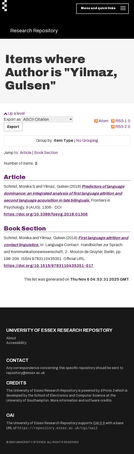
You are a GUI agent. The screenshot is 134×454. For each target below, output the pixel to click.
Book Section (46, 153)
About (11, 338)
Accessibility (16, 343)
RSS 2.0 (122, 126)
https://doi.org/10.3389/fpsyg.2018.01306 (46, 214)
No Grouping (87, 140)
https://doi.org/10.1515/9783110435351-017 (48, 266)
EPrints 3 (107, 390)
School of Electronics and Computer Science (69, 395)
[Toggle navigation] (102, 8)
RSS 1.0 (122, 121)
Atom (103, 121)
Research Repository (34, 30)
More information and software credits (81, 400)
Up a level (16, 113)
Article (25, 153)
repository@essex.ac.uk (25, 373)
